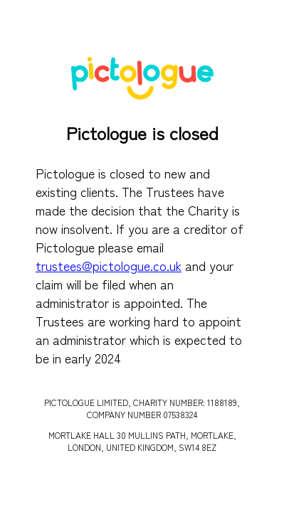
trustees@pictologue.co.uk (109, 265)
